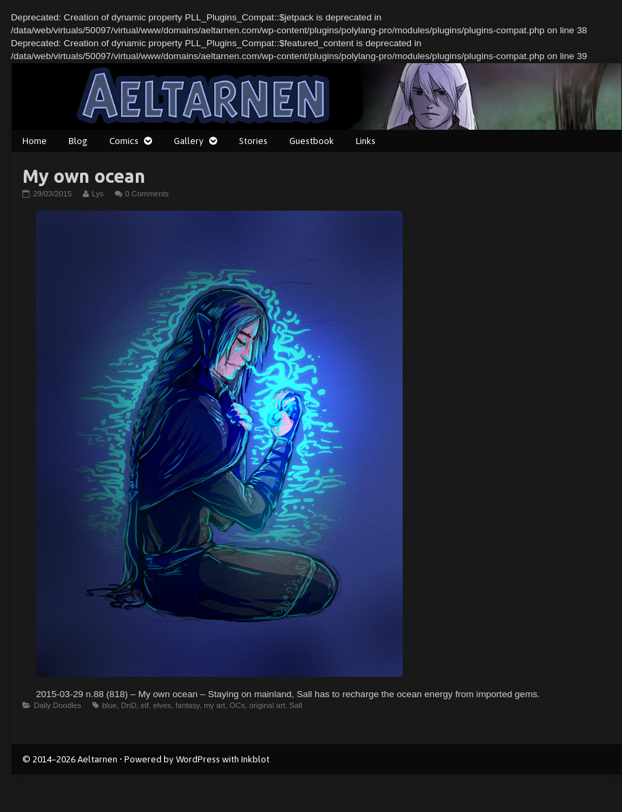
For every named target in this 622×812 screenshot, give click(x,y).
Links (366, 140)
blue (109, 705)
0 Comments (146, 194)
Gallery (189, 140)
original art (267, 705)
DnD (128, 705)
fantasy (187, 705)
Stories (253, 140)
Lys (97, 194)
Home (34, 140)
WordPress (198, 759)
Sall (295, 705)
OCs (237, 705)
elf (145, 705)
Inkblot (255, 759)
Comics (124, 140)
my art (214, 705)
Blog (78, 140)
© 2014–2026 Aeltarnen (69, 759)
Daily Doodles (57, 705)
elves (161, 705)
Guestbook (311, 140)
